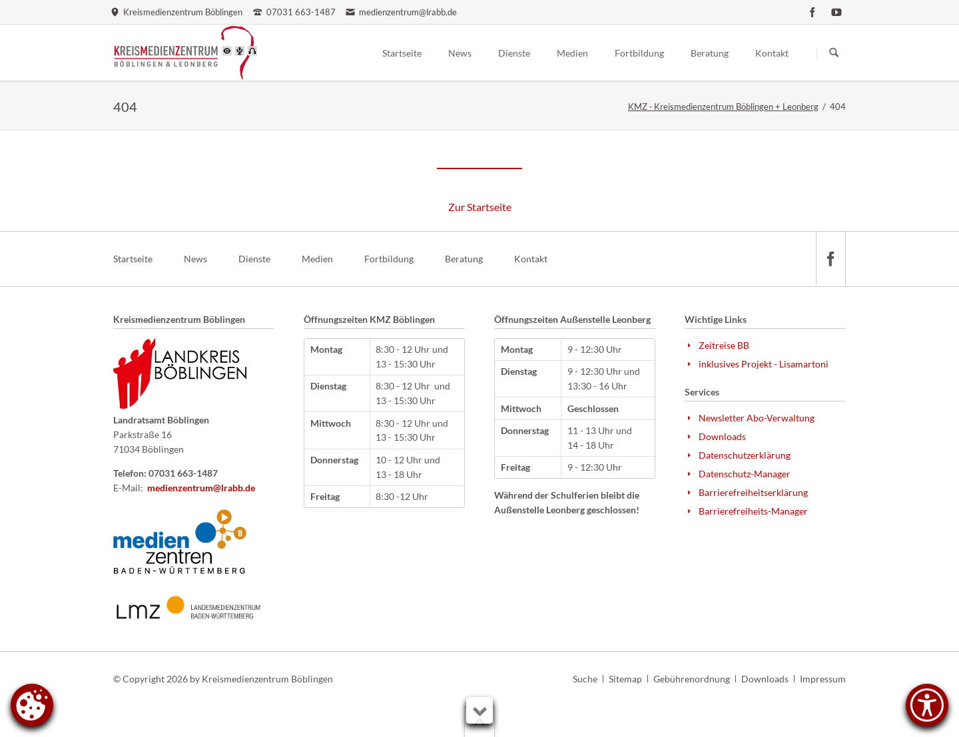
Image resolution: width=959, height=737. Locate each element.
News (195, 258)
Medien (317, 258)
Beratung (464, 258)
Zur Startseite (479, 206)
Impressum (823, 678)
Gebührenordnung (691, 678)
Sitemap (625, 678)
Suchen (833, 53)
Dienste (254, 258)
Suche (585, 678)
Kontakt (530, 258)
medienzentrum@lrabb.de (201, 487)
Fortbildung (389, 258)
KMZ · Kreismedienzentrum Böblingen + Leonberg (723, 106)
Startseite (133, 258)
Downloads (765, 678)
